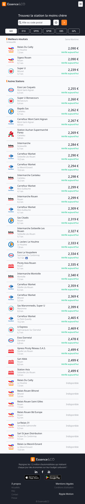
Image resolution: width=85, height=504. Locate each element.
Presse (14, 498)
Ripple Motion (66, 493)
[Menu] (80, 4)
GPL (74, 31)
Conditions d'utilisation (64, 487)
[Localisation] (56, 22)
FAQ (13, 491)
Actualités (15, 487)
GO (11, 31)
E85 (61, 31)
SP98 (48, 31)
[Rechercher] (64, 22)
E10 (23, 31)
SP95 (36, 31)
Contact (14, 494)
